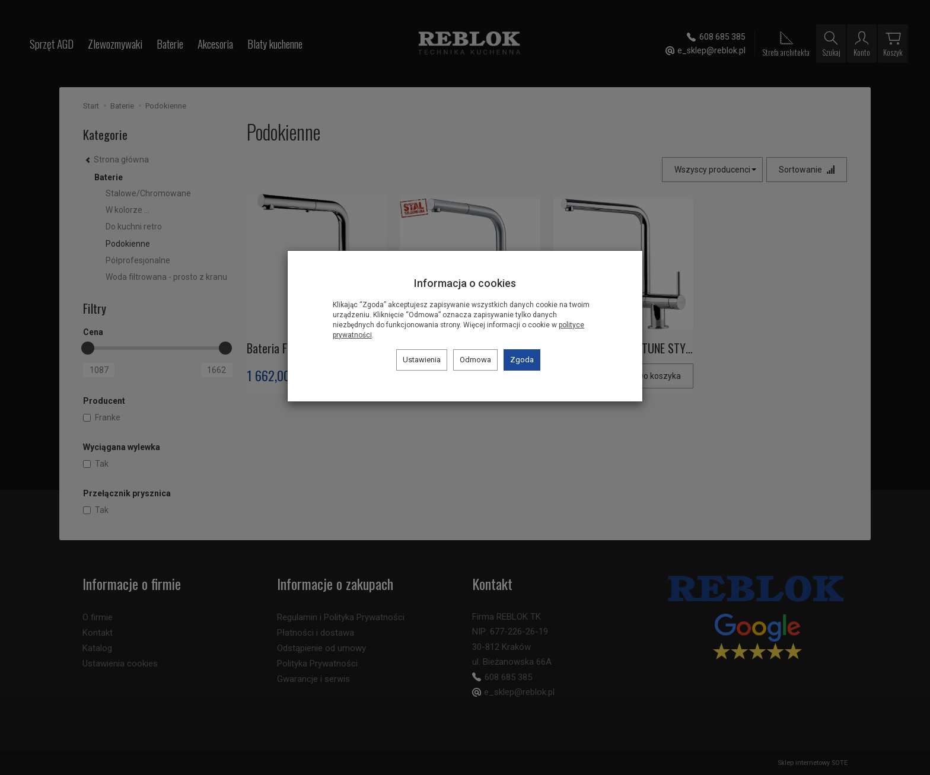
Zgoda (522, 359)
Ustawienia (422, 359)
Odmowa (475, 359)
